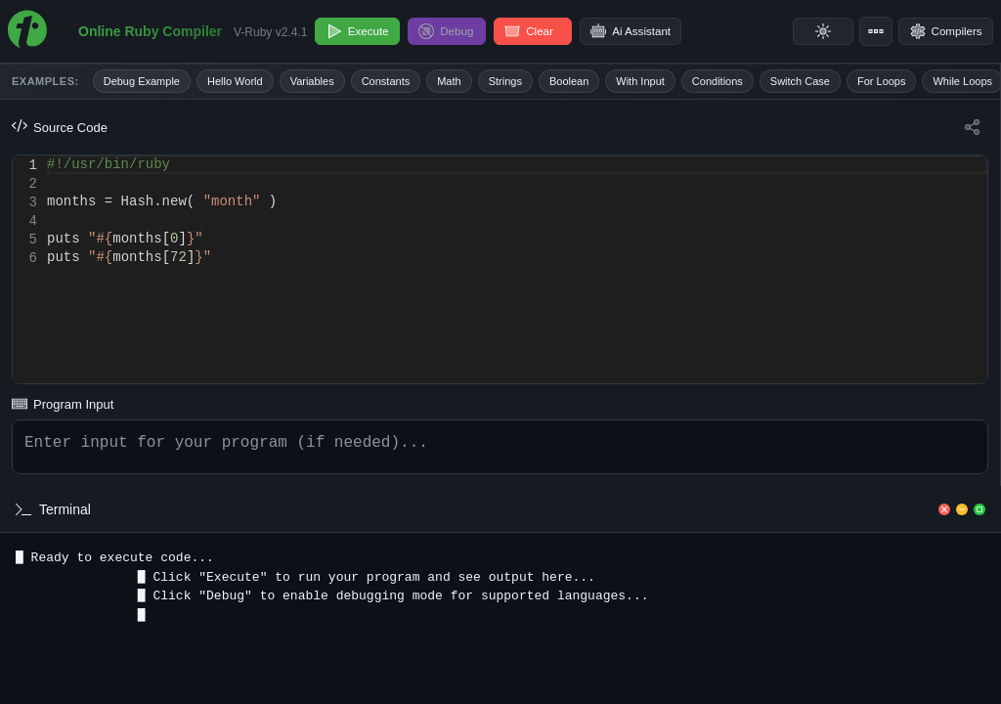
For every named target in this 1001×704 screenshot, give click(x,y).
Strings (505, 81)
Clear (539, 31)
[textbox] (47, 155)
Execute (359, 31)
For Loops (881, 81)
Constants (386, 81)
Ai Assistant (641, 31)
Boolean (568, 81)
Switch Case (800, 81)
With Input (640, 81)
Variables (312, 81)
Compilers (943, 31)
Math (448, 81)
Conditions (717, 81)
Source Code (60, 127)
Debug (453, 31)
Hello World (235, 81)
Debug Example (142, 81)
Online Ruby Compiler (150, 31)
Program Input (62, 400)
